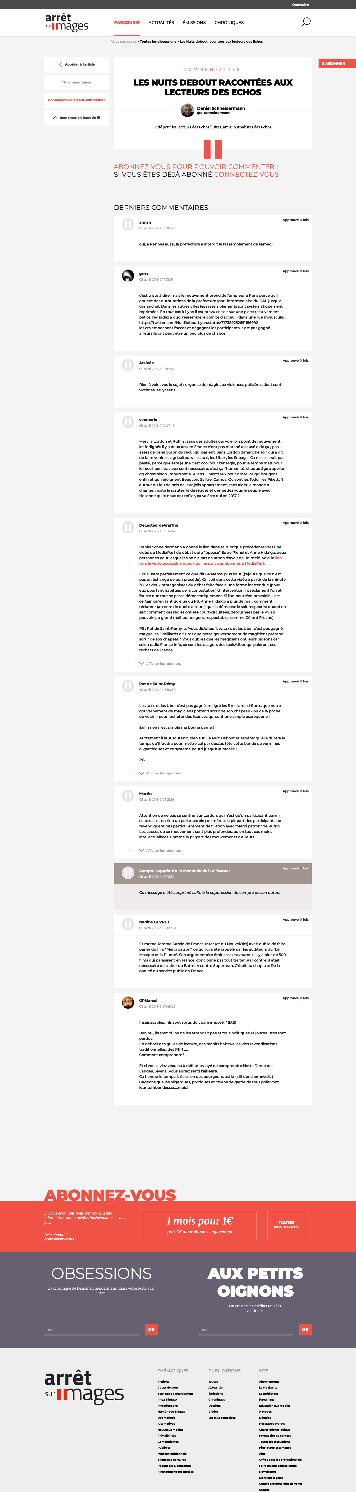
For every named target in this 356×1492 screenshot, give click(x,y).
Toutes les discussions (274, 1441)
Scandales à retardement (175, 1393)
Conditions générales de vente (280, 1483)
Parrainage (266, 1399)
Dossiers (214, 1405)
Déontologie (167, 1417)
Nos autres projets (272, 1423)
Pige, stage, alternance (275, 1447)
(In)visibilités (167, 1435)
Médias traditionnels (172, 1453)
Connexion (300, 4)
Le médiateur (268, 1393)
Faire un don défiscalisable (278, 1465)
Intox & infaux (167, 1399)
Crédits (264, 1490)
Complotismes (168, 1441)
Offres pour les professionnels (280, 1459)
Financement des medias (175, 1471)
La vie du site (268, 1387)
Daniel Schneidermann (221, 108)
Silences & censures (172, 1459)
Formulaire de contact (275, 1435)
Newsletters (267, 1471)
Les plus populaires (221, 1417)
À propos (265, 1411)
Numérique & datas (171, 1411)
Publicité (164, 1447)
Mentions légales (271, 1478)
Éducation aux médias (274, 1405)
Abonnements (269, 1381)
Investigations (168, 1405)
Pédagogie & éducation (174, 1465)
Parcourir (127, 22)
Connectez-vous (246, 174)
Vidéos (213, 1411)
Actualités (161, 22)
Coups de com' (168, 1387)
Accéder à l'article (76, 64)
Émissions (194, 22)
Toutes (213, 1381)
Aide (262, 1453)
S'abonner (333, 63)
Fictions (163, 1381)
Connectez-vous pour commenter (76, 100)
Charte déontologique (274, 1429)
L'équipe (265, 1417)
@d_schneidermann (213, 113)
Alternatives (166, 1423)
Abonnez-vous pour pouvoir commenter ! (196, 167)
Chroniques (229, 22)
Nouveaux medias (170, 1429)
